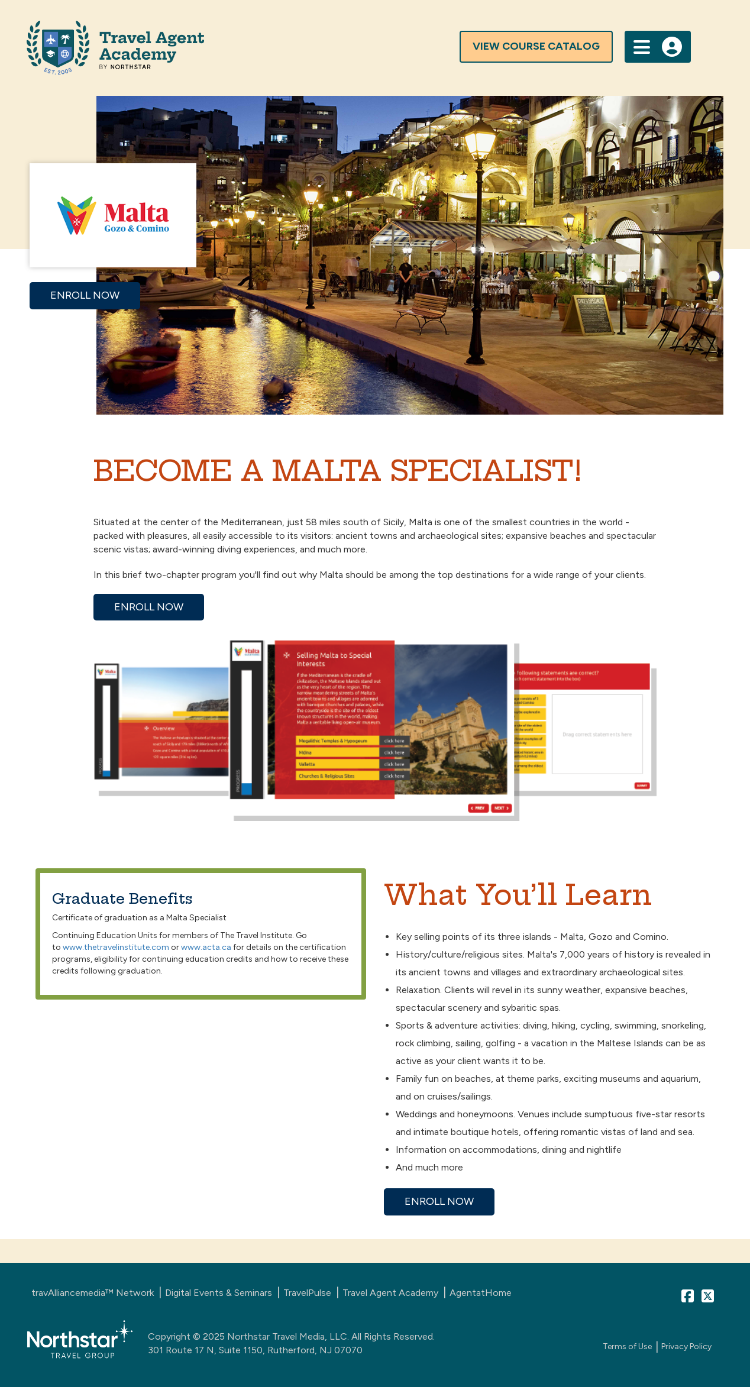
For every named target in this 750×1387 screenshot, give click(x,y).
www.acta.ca (206, 947)
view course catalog (536, 46)
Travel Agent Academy (390, 1292)
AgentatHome (481, 1292)
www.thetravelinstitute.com (116, 947)
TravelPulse (307, 1292)
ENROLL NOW (84, 295)
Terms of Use (627, 1346)
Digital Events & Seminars (218, 1292)
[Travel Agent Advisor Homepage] (322, 48)
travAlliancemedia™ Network (92, 1292)
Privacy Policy (686, 1346)
